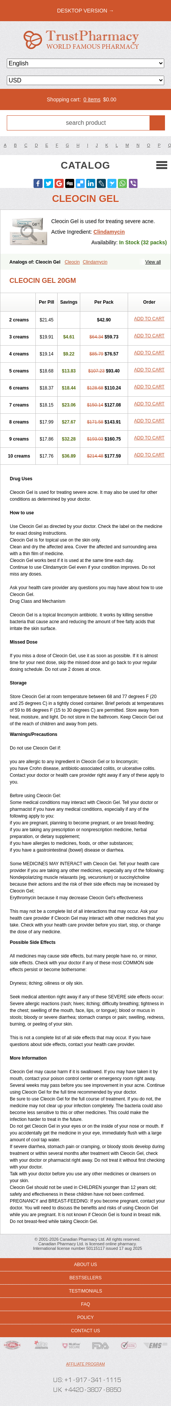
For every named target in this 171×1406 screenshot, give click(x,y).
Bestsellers (85, 1277)
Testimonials (85, 1291)
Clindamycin (109, 232)
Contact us (85, 1330)
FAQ (85, 1304)
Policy (85, 1317)
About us (85, 1264)
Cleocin (72, 262)
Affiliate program (85, 1364)
